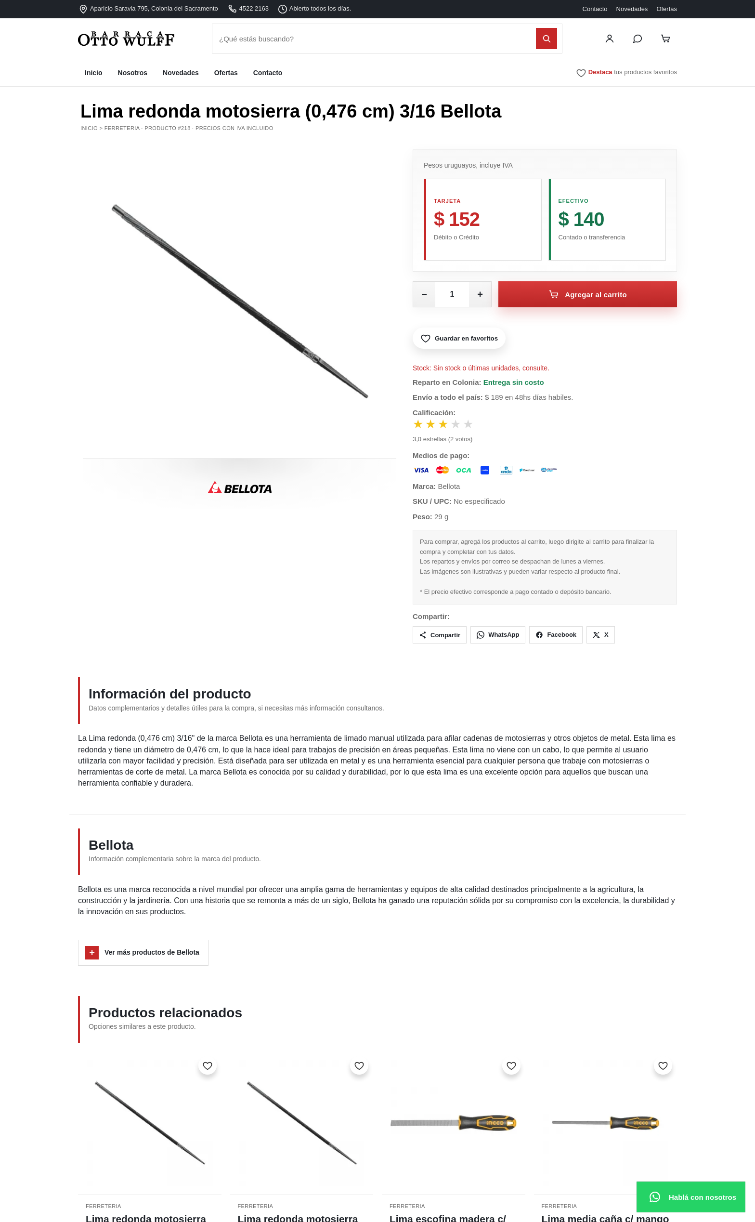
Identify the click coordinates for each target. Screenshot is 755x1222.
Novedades (632, 9)
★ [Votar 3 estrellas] (447, 425)
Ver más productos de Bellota (142, 953)
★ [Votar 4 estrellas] (461, 425)
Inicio (94, 73)
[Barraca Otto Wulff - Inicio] (140, 38)
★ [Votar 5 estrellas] (475, 425)
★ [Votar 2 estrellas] (433, 425)
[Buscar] (546, 38)
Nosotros (132, 73)
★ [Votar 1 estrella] (419, 425)
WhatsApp (498, 636)
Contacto (595, 9)
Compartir (439, 636)
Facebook (555, 636)
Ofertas (666, 9)
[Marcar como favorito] (207, 1066)
